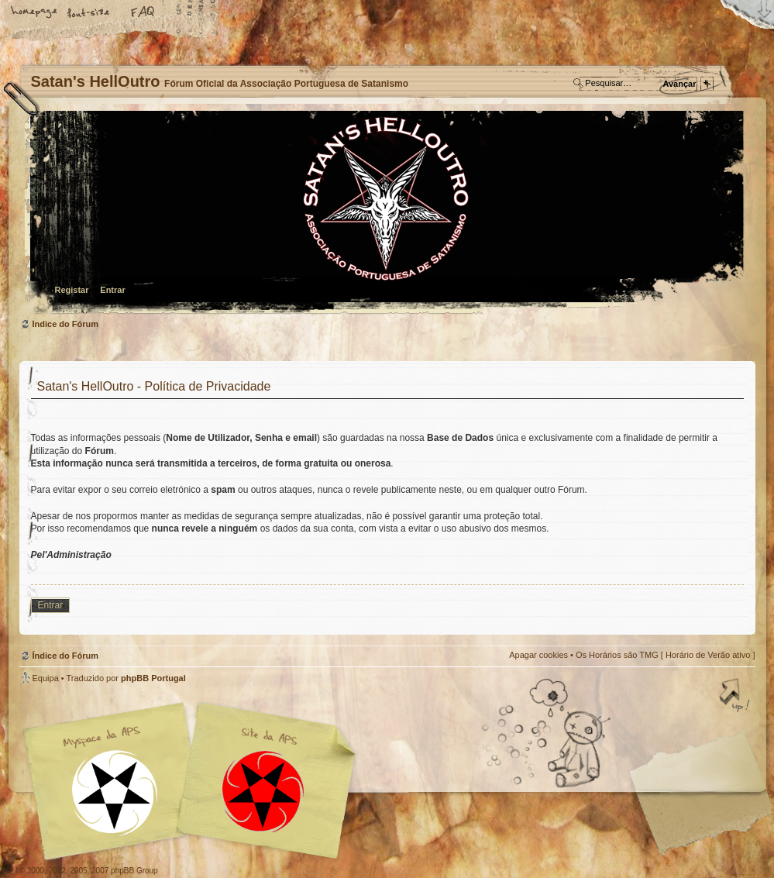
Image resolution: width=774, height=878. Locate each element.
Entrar (112, 289)
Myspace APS (193, 781)
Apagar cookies (538, 654)
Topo (736, 696)
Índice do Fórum (385, 213)
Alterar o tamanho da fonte (89, 13)
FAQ (143, 13)
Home (35, 13)
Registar (72, 289)
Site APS (263, 791)
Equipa (46, 678)
